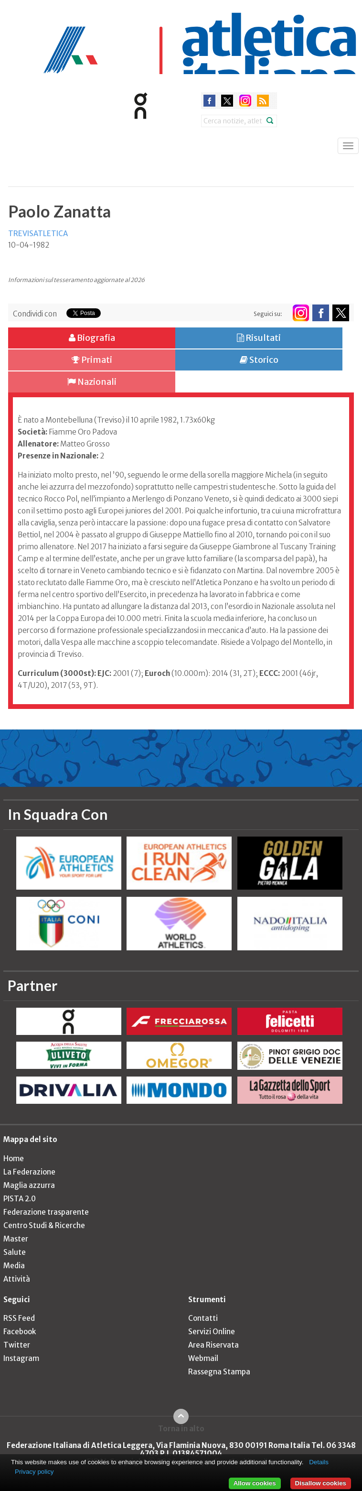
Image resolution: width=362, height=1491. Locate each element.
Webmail (203, 1358)
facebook (209, 101)
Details (319, 1462)
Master (15, 1238)
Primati (92, 359)
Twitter (16, 1345)
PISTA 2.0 (19, 1198)
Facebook (19, 1331)
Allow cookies (255, 1483)
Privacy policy (34, 1471)
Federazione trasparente (46, 1212)
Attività (16, 1279)
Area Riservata (213, 1345)
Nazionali (92, 381)
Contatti (203, 1318)
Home (13, 1158)
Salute (14, 1252)
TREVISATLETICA (38, 233)
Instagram (21, 1358)
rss (263, 101)
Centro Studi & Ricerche (44, 1225)
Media (14, 1265)
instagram (245, 101)
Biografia (92, 337)
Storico (259, 359)
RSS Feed (19, 1318)
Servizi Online (211, 1331)
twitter (227, 101)
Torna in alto (181, 1428)
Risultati (259, 337)
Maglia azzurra (29, 1185)
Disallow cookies (320, 1483)
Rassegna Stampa (219, 1371)
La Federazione (29, 1171)
